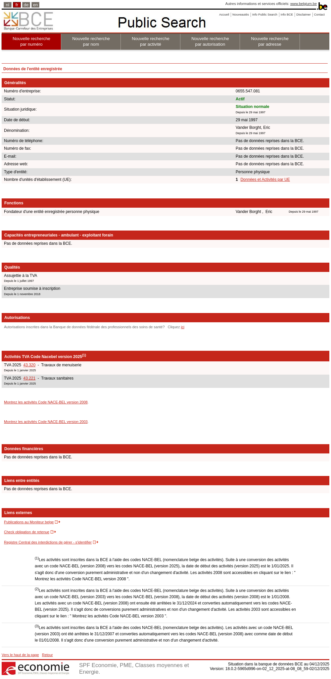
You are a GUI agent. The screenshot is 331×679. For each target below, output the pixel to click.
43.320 (29, 365)
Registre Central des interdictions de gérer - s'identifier (48, 542)
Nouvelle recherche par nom (91, 41)
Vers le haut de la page (20, 655)
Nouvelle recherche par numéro (31, 41)
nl (7, 4)
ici (182, 327)
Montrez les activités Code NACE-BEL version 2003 (46, 422)
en (35, 4)
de (26, 4)
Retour (47, 655)
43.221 (29, 378)
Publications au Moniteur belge (29, 522)
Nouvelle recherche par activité (150, 41)
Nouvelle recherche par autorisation (210, 41)
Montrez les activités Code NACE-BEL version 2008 (46, 402)
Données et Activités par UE (265, 179)
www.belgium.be (303, 4)
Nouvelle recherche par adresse (270, 41)
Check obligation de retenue (26, 532)
